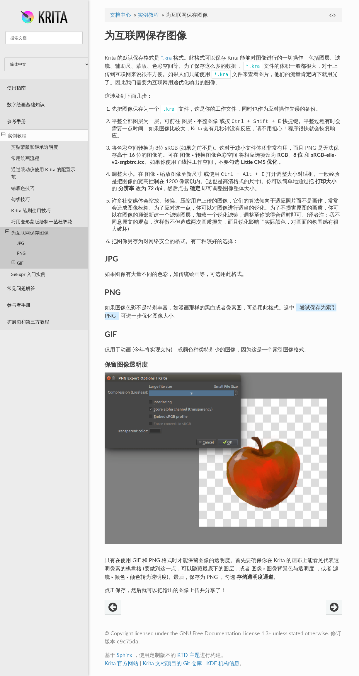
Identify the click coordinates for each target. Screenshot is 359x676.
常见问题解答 (21, 288)
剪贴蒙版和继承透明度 (34, 147)
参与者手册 (18, 305)
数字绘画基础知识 (26, 104)
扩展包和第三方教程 (28, 321)
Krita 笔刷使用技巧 (31, 210)
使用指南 (16, 87)
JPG (20, 243)
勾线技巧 (20, 199)
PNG (21, 253)
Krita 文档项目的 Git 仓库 (173, 663)
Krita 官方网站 (121, 663)
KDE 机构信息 (222, 663)
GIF (17, 263)
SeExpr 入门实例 (28, 274)
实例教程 (13, 135)
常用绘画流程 (25, 158)
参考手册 (16, 121)
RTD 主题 (188, 655)
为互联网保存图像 (27, 232)
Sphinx (124, 655)
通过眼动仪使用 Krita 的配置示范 (43, 172)
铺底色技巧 (23, 188)
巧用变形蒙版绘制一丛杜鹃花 (41, 221)
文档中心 (120, 15)
